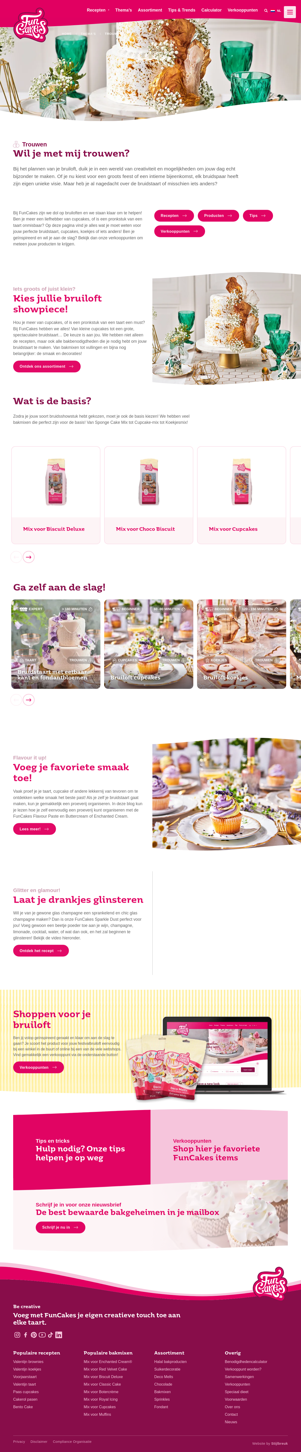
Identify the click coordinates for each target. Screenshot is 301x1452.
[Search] (265, 10)
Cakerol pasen (25, 1399)
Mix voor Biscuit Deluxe (103, 1377)
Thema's (88, 34)
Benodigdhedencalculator (246, 1362)
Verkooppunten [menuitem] (243, 10)
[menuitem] (279, 10)
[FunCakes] (31, 25)
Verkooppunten (237, 1384)
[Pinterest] (34, 1335)
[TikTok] (50, 1335)
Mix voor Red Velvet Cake (105, 1369)
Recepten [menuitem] (96, 10)
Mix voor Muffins (97, 1414)
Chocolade (163, 1384)
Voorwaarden (236, 1399)
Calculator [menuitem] (211, 10)
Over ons (232, 1407)
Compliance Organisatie (72, 1442)
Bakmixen (162, 1392)
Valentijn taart (24, 1384)
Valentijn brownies (28, 1362)
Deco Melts (163, 1377)
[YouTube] (42, 1335)
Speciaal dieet (237, 1392)
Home (67, 34)
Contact (231, 1414)
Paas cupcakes (26, 1392)
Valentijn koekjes (27, 1369)
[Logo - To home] (270, 1285)
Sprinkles (162, 1399)
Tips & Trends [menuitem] (181, 10)
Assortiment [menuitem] (150, 10)
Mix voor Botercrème (101, 1392)
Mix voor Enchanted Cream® (108, 1362)
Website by (270, 1443)
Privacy (19, 1442)
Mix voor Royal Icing (101, 1399)
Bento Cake (23, 1407)
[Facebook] (25, 1335)
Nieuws (231, 1422)
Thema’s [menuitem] (123, 10)
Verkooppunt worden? (243, 1369)
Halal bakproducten (170, 1362)
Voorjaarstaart (25, 1377)
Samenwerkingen (239, 1377)
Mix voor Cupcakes (100, 1407)
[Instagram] (17, 1335)
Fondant (161, 1407)
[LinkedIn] (59, 1335)
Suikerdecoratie (167, 1369)
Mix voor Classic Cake (102, 1384)
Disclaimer (39, 1442)
